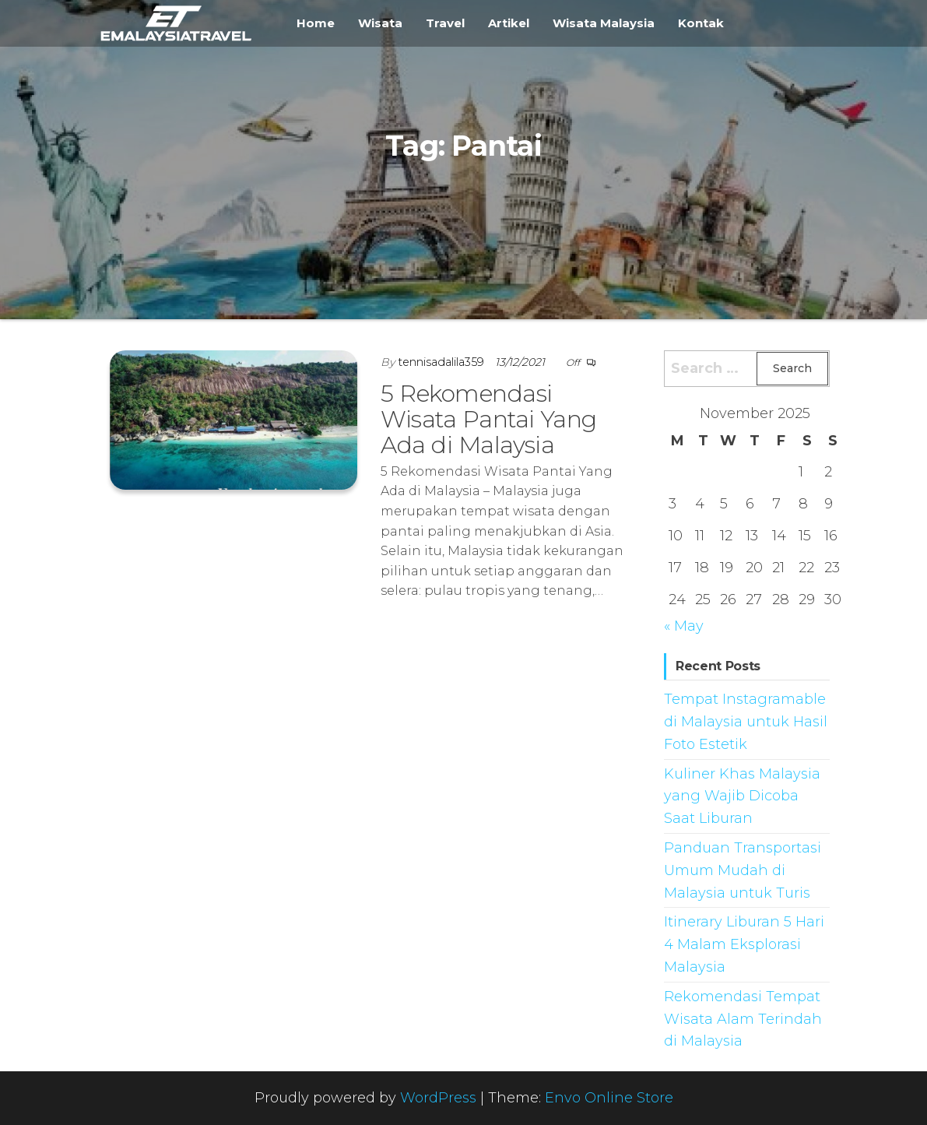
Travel (445, 23)
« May (684, 626)
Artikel (508, 23)
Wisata (380, 23)
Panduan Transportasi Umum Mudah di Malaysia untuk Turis (742, 870)
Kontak (701, 23)
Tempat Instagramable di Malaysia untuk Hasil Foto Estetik (745, 722)
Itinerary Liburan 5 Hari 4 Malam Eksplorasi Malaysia (744, 944)
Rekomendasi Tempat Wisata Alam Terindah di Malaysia (743, 1019)
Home (316, 23)
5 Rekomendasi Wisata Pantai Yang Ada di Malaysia (489, 419)
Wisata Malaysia (604, 23)
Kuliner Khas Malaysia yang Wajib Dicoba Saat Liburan (742, 796)
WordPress (438, 1097)
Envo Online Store (609, 1097)
